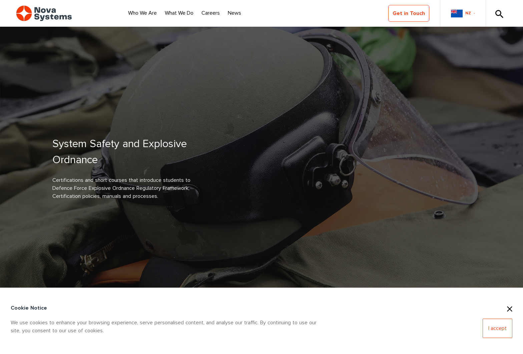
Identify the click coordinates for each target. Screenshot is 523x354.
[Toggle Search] (499, 13)
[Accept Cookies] (497, 328)
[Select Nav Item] (142, 13)
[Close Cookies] (509, 308)
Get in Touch (409, 13)
